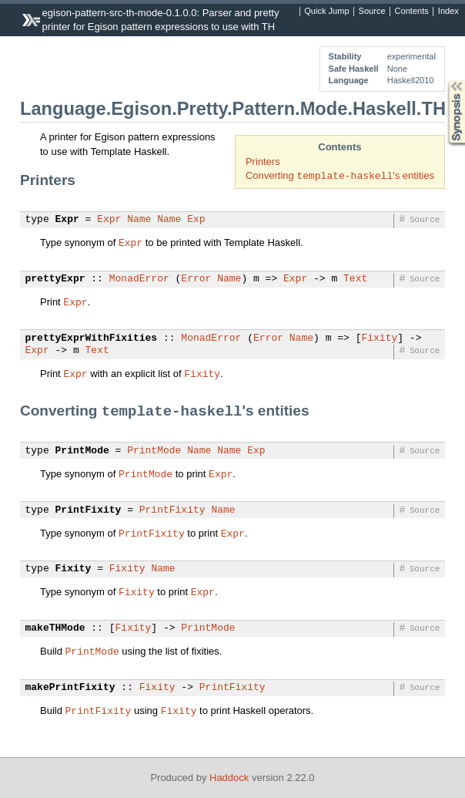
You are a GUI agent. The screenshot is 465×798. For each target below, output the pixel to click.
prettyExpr (55, 279)
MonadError (139, 279)
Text (355, 279)
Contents (412, 11)
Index (448, 11)
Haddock (229, 777)
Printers (263, 161)
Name (139, 220)
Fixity (379, 338)
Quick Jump (326, 11)
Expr (67, 220)
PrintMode (82, 451)
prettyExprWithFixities (91, 338)
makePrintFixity (70, 688)
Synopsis (444, 80)
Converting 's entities (340, 175)
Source (372, 11)
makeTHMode (55, 628)
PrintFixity (88, 510)
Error (196, 279)
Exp (196, 220)
